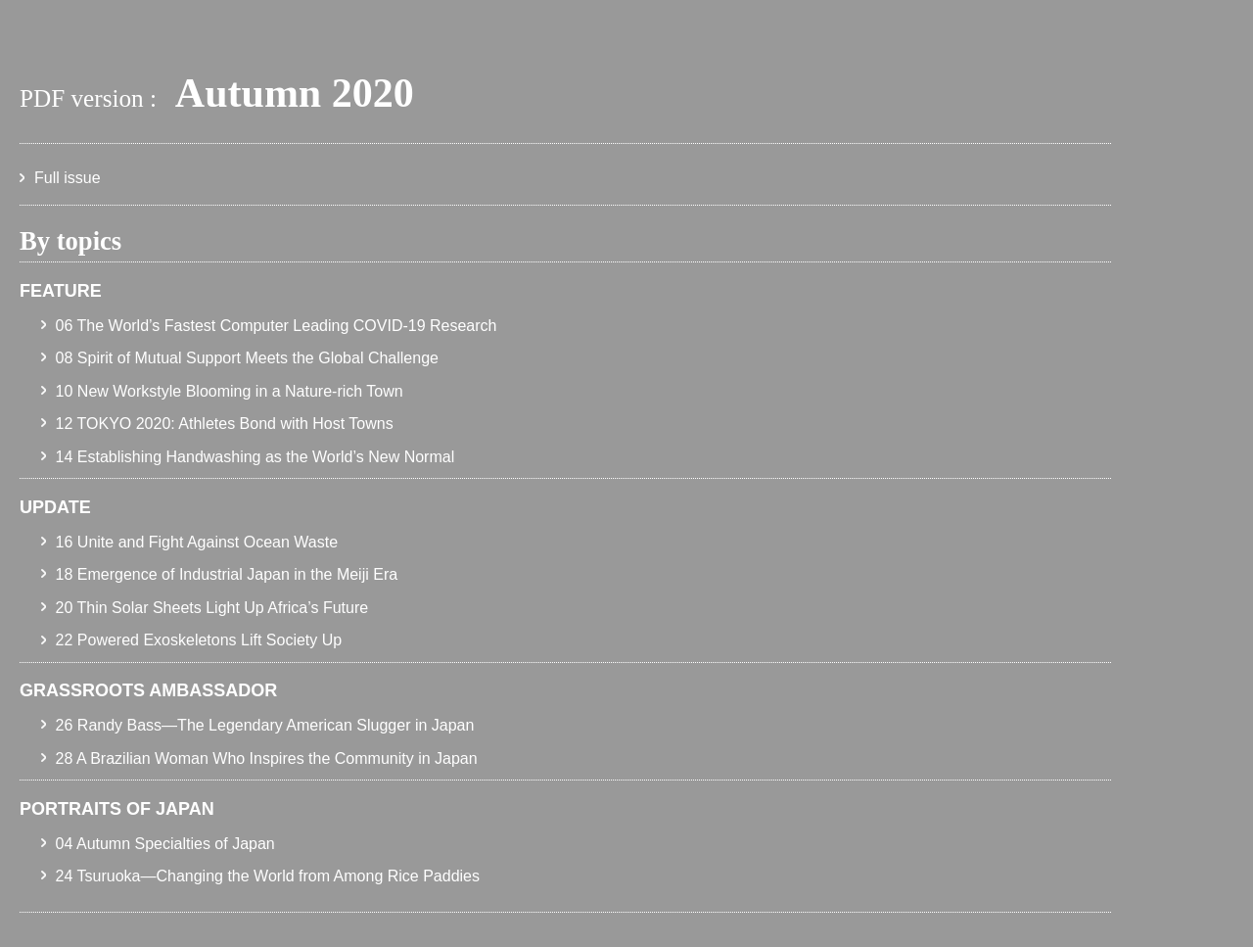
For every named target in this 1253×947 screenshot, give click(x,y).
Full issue (67, 177)
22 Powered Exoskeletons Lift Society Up (199, 640)
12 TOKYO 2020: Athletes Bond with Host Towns (225, 423)
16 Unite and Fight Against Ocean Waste (197, 542)
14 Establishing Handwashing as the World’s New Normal (255, 457)
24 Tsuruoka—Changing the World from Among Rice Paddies (268, 876)
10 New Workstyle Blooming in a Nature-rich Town (229, 391)
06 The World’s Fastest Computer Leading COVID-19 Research (276, 325)
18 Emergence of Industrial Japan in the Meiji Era (227, 574)
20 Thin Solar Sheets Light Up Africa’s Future (212, 607)
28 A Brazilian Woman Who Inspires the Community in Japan (267, 758)
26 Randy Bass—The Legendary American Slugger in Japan (265, 725)
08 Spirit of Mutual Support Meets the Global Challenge (247, 358)
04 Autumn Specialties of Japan (165, 843)
